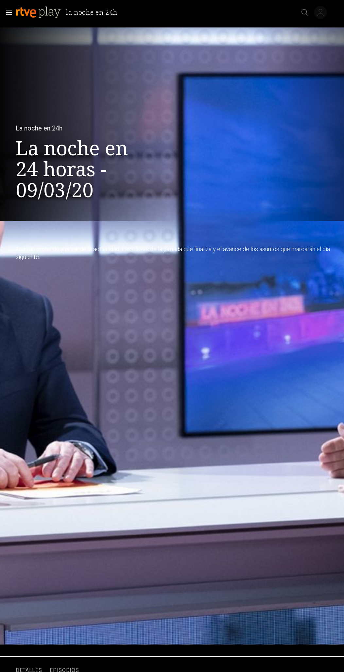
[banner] (69, 12)
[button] (7, 12)
